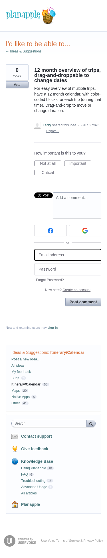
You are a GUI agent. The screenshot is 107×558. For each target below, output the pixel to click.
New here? (67, 290)
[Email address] (67, 255)
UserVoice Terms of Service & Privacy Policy (72, 540)
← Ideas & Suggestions (23, 51)
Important (80, 163)
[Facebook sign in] (50, 230)
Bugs (15, 378)
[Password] (67, 269)
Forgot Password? (50, 280)
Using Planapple (33, 468)
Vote (17, 84)
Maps (15, 391)
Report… (52, 131)
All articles (29, 493)
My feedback (21, 372)
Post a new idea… (26, 359)
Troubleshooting (33, 481)
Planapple (30, 504)
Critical (51, 172)
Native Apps (20, 397)
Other (15, 403)
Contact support (36, 436)
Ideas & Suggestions (29, 352)
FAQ (24, 474)
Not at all (50, 163)
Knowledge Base (37, 461)
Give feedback (34, 449)
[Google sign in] (85, 230)
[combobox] (50, 423)
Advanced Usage (34, 487)
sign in (53, 327)
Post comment (83, 302)
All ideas (17, 366)
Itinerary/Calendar (67, 352)
